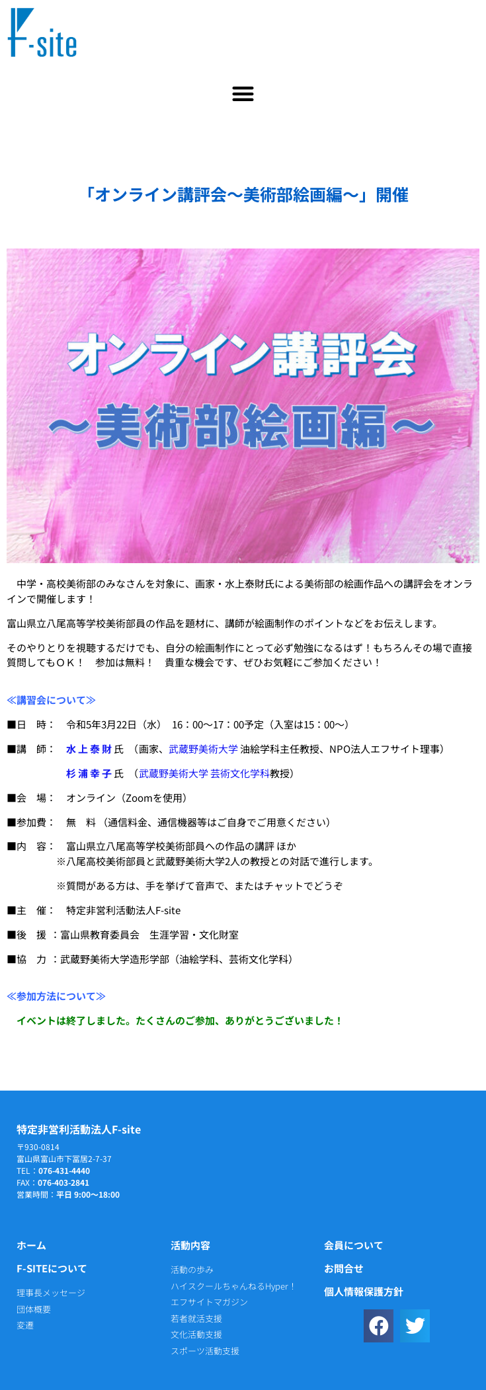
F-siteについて (52, 1268)
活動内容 (190, 1245)
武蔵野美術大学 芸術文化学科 (204, 773)
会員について (354, 1245)
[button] (243, 93)
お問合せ (344, 1268)
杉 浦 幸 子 (89, 773)
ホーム (31, 1245)
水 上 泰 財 (89, 748)
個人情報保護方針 (363, 1291)
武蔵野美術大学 (203, 748)
